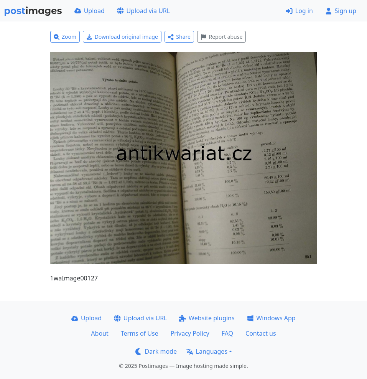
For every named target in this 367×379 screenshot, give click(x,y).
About (99, 333)
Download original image (122, 36)
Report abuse (221, 36)
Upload (89, 11)
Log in (299, 11)
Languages (206, 351)
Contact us (260, 333)
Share (179, 36)
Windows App (271, 318)
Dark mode (156, 351)
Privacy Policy (190, 333)
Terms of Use (139, 333)
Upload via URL (143, 11)
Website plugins (206, 318)
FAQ (227, 333)
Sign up (340, 11)
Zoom (65, 36)
